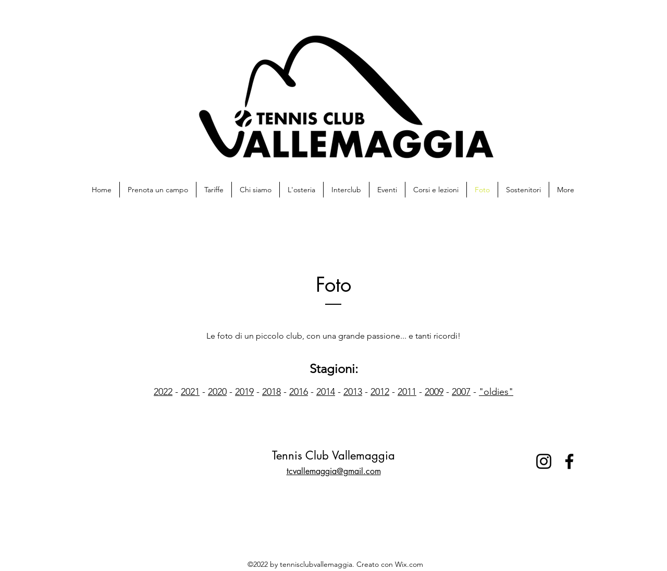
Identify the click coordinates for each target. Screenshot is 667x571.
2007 (461, 392)
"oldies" (496, 392)
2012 (379, 392)
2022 (163, 392)
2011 (407, 392)
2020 (217, 392)
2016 (298, 392)
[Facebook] (569, 461)
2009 (434, 392)
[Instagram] (544, 461)
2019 (244, 392)
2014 (325, 392)
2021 (190, 392)
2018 (271, 392)
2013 (352, 392)
